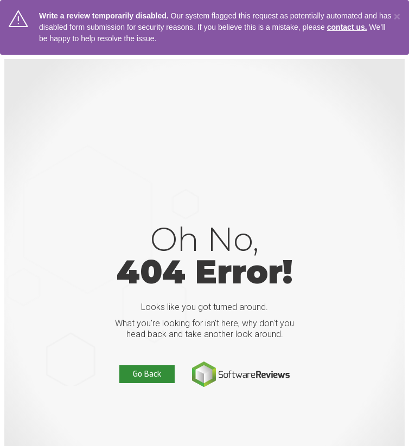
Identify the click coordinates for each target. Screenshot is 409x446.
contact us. (347, 27)
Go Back (147, 374)
